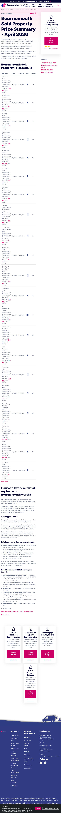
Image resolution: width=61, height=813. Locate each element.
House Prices (7, 9)
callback (47, 1)
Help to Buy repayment (14, 776)
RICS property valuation (13, 753)
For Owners (41, 5)
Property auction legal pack (14, 765)
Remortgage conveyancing (15, 759)
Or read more (13, 660)
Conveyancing (15, 735)
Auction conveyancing (15, 771)
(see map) (5, 163)
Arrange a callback (27, 744)
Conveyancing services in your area (29, 760)
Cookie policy (54, 803)
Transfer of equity (14, 739)
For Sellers (34, 5)
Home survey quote (47, 69)
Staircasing (14, 785)
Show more (4, 481)
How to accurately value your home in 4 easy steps (17, 611)
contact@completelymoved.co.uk (50, 756)
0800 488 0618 (30, 1)
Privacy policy (19, 803)
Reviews (26, 751)
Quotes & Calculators (49, 5)
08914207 (48, 798)
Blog (25, 748)
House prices (28, 765)
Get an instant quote (51, 40)
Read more (25, 811)
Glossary (27, 755)
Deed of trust (15, 748)
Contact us (27, 740)
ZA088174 (16, 800)
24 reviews (55, 48)
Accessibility (28, 768)
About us (27, 737)
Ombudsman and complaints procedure (37, 803)
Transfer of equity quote (48, 62)
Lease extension (13, 781)
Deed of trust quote (47, 72)
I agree (38, 808)
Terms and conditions (7, 803)
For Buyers (27, 5)
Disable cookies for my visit (51, 808)
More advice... (5, 615)
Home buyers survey (15, 744)
